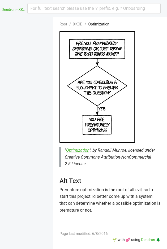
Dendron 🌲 (151, 240)
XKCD (78, 24)
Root (63, 24)
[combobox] (94, 8)
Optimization (98, 24)
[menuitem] (26, 23)
